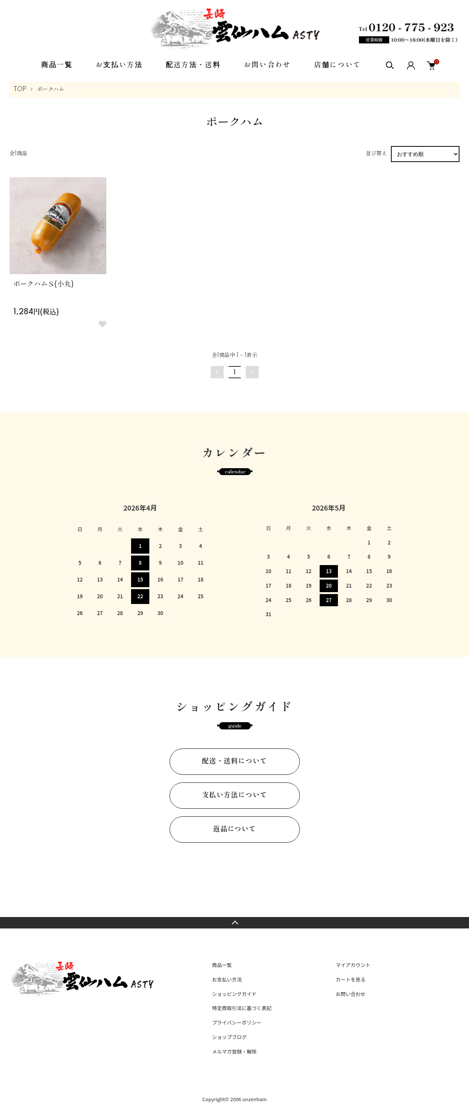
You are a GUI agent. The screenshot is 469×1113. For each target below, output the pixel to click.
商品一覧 (57, 65)
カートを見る (350, 979)
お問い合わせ (267, 65)
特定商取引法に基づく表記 (241, 1008)
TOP (19, 90)
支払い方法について (234, 795)
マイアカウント (353, 964)
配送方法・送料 (193, 65)
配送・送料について (234, 761)
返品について (234, 829)
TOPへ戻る (234, 922)
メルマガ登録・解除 (234, 1051)
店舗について (337, 65)
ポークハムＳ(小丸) (43, 284)
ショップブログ (229, 1037)
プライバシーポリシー (236, 1022)
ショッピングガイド (234, 993)
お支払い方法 (119, 65)
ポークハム (50, 90)
